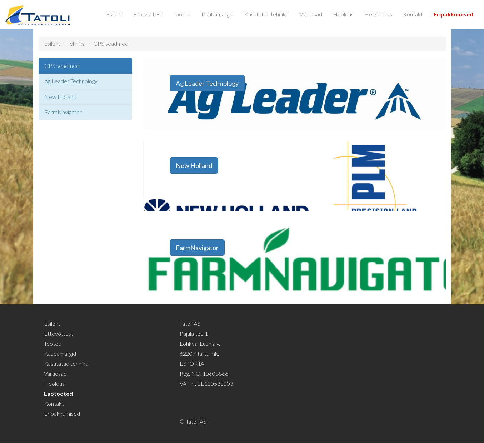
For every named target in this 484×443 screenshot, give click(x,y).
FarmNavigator (63, 112)
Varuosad (310, 14)
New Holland (60, 96)
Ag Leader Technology (71, 81)
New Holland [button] (194, 165)
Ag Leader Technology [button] (207, 83)
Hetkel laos (378, 14)
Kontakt (413, 14)
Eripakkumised (453, 14)
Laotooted (58, 393)
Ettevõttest (148, 14)
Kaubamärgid (217, 14)
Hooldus (343, 14)
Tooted (182, 14)
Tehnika (76, 43)
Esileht (114, 14)
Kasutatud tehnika (266, 14)
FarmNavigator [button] (197, 248)
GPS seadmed (110, 43)
